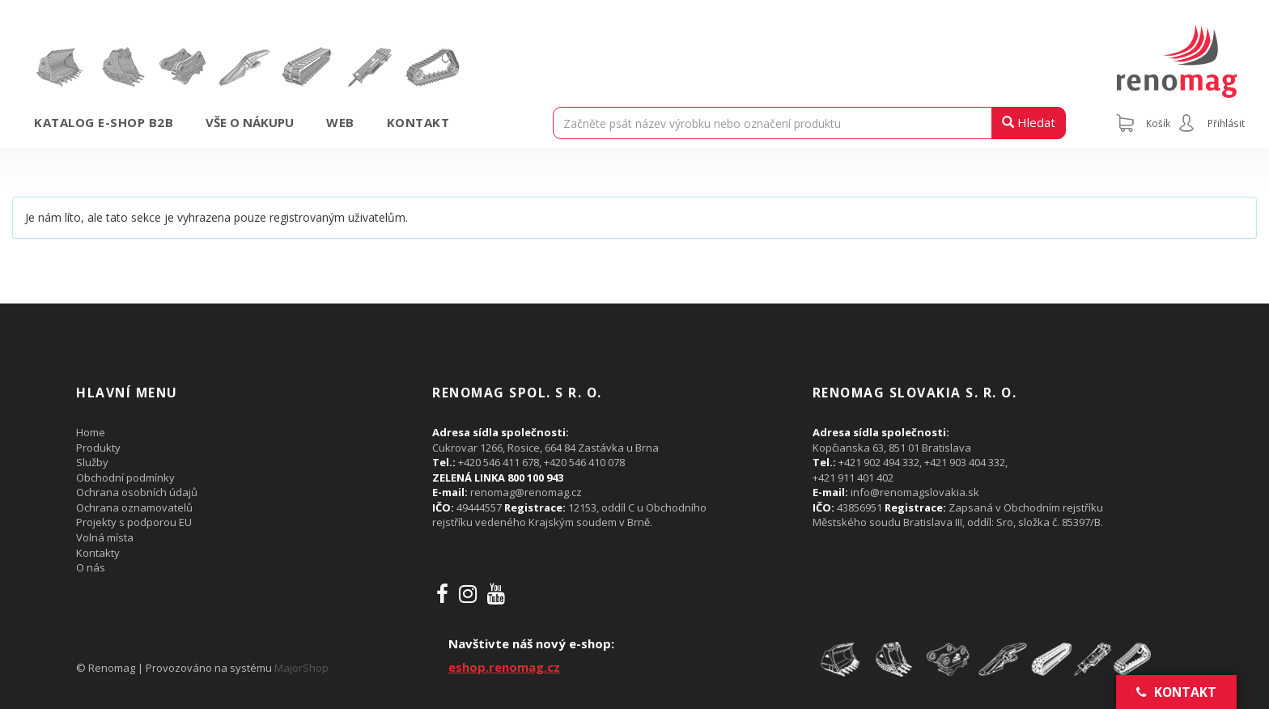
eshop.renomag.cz (504, 667)
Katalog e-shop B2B (103, 122)
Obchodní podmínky (125, 477)
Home (90, 432)
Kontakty (98, 553)
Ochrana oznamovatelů (134, 507)
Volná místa (105, 537)
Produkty (98, 447)
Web (340, 122)
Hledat (1028, 122)
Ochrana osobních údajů (136, 492)
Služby (92, 462)
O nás (90, 567)
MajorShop (301, 667)
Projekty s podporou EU (134, 522)
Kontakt (418, 122)
